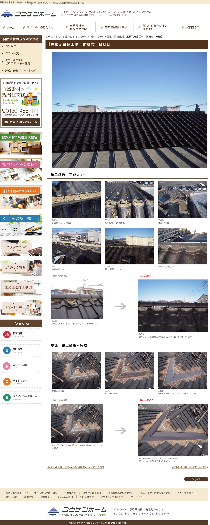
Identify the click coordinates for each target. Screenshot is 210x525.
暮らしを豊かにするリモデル (71, 36)
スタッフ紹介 (10, 496)
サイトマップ (137, 496)
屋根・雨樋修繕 (115, 36)
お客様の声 (70, 493)
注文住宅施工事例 (92, 493)
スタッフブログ (185, 493)
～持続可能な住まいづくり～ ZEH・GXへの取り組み (30, 493)
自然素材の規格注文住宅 (120, 493)
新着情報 (28, 496)
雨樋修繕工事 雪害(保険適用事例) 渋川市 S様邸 (75, 467)
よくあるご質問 (65, 496)
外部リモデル (97, 36)
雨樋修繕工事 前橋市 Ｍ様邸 (189, 467)
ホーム (49, 36)
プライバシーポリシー (112, 496)
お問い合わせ (87, 496)
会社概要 (45, 496)
